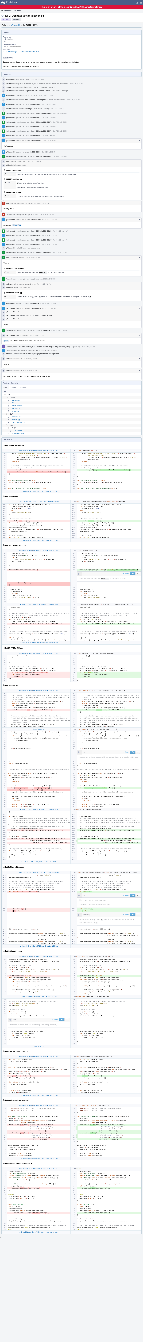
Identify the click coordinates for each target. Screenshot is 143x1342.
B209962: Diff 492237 (43, 252)
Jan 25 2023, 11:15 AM (49, 235)
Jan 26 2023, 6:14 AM (49, 303)
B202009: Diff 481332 (43, 156)
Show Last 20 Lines (52, 491)
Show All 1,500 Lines (39, 502)
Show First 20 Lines (25, 451)
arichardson (39, 91)
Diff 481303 (36, 140)
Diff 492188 (36, 220)
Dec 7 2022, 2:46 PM (49, 126)
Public (17, 20)
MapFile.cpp (16, 420)
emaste (47, 91)
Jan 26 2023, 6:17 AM (49, 308)
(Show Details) (46, 315)
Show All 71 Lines (38, 946)
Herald (8, 84)
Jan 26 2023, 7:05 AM (60, 330)
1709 (7, 183)
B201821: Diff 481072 (43, 122)
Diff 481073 (36, 126)
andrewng (9, 284)
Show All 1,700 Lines (39, 872)
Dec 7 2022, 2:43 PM (49, 118)
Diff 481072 (36, 118)
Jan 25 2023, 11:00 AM (60, 231)
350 (6, 272)
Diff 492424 (36, 303)
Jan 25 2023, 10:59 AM (49, 220)
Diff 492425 (36, 308)
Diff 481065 (36, 104)
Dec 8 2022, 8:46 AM (48, 135)
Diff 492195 (36, 235)
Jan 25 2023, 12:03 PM (60, 240)
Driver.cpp (15, 403)
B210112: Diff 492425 (43, 330)
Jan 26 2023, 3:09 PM (37, 335)
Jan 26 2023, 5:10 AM (44, 284)
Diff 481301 (36, 135)
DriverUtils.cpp (17, 406)
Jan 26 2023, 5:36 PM (30, 359)
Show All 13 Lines (39, 729)
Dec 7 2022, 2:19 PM (49, 104)
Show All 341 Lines (39, 550)
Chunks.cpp (16, 400)
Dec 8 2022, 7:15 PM (34, 161)
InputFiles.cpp (16, 417)
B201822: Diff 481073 (43, 131)
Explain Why (76, 347)
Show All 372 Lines (38, 491)
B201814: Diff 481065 (43, 113)
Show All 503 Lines (39, 604)
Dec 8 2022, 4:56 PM (60, 156)
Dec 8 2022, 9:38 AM (48, 152)
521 (6, 174)
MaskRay (10, 39)
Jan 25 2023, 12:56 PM (49, 244)
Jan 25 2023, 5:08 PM (33, 257)
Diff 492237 (36, 244)
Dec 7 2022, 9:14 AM (37, 79)
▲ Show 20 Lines (25, 491)
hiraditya (28, 109)
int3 (8, 41)
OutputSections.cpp (18, 422)
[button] (141, 2)
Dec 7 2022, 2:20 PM (60, 113)
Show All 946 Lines (38, 540)
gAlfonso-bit (15, 25)
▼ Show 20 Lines (52, 451)
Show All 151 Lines (39, 956)
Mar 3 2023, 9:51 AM (30, 371)
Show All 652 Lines (39, 451)
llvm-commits (30, 100)
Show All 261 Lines (39, 653)
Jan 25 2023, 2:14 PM (60, 252)
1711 (7, 296)
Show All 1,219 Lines (38, 862)
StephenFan (29, 91)
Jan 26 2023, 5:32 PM (88, 347)
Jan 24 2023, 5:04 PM (42, 203)
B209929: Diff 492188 (43, 231)
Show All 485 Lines (39, 809)
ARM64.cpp (18, 431)
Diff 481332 (36, 152)
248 (6, 196)
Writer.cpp (15, 411)
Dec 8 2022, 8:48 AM (49, 140)
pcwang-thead (42, 100)
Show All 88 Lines (38, 643)
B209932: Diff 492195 (43, 240)
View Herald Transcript (60, 84)
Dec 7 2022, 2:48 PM (60, 131)
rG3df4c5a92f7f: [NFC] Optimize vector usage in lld (21, 52)
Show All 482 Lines (39, 691)
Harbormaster (11, 113)
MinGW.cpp (16, 408)
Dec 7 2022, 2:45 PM (60, 122)
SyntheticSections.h (18, 433)
